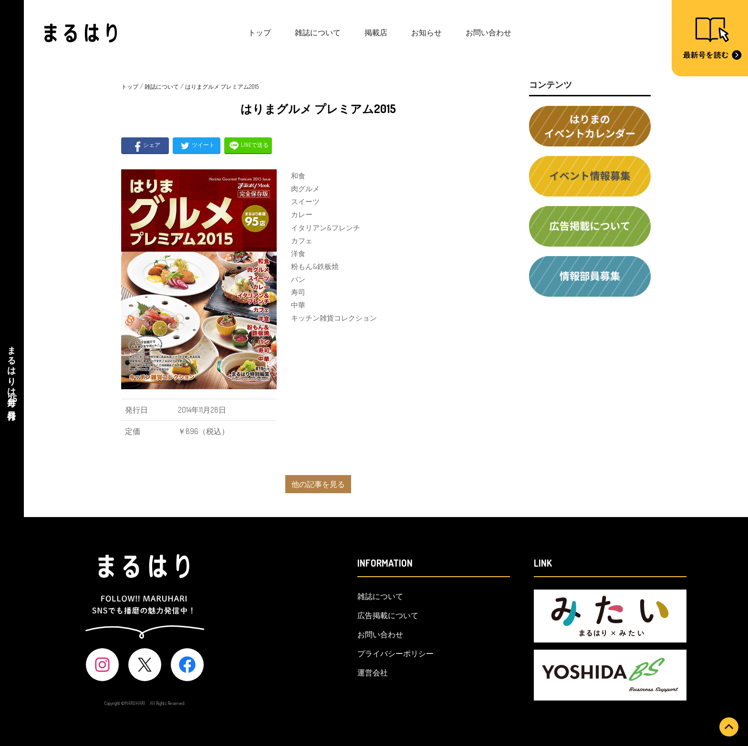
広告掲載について (387, 615)
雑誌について (318, 32)
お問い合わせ (488, 32)
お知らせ (426, 32)
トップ (259, 32)
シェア (145, 146)
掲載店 (375, 32)
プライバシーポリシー (395, 653)
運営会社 (372, 672)
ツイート (197, 146)
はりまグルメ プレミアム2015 (222, 86)
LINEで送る (248, 146)
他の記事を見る (318, 484)
